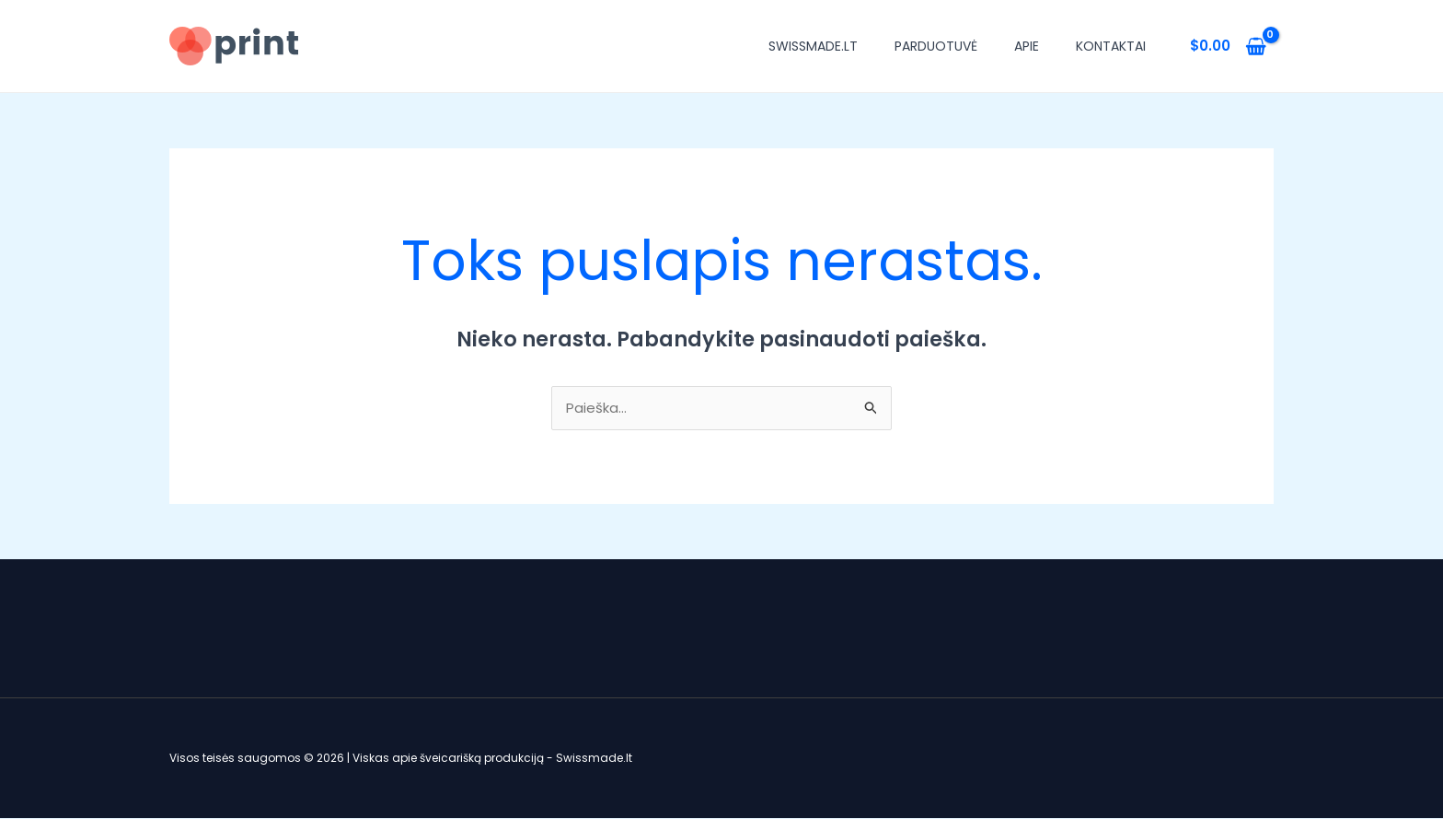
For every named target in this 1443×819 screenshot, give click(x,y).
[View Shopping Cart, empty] (1228, 46)
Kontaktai (1111, 46)
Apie (1026, 46)
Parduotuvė (936, 46)
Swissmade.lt (813, 46)
